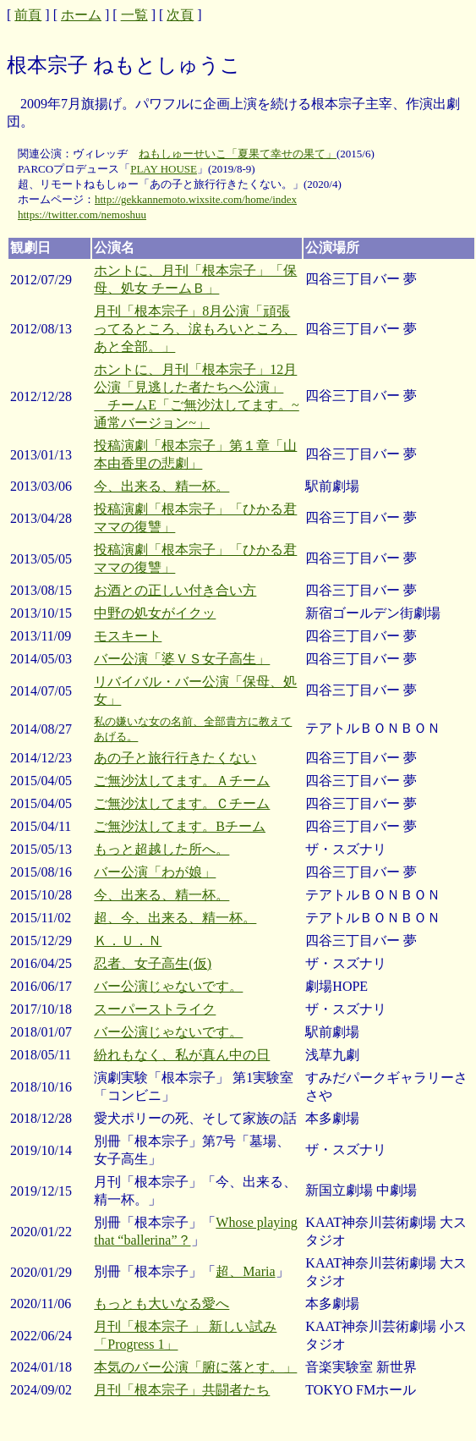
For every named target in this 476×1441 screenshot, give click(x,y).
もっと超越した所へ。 (161, 849)
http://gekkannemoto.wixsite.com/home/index (196, 199)
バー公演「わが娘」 (155, 872)
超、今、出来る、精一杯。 (175, 917)
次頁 (180, 15)
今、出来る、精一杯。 (161, 486)
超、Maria (245, 1271)
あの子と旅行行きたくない (175, 758)
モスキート (127, 636)
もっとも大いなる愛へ (161, 1303)
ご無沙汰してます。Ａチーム (182, 780)
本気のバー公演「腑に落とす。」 (195, 1367)
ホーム (81, 15)
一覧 (134, 15)
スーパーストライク (155, 1009)
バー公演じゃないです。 (168, 986)
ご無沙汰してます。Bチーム (179, 826)
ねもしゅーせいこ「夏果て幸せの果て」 (237, 153)
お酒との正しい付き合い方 (175, 590)
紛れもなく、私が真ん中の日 (182, 1055)
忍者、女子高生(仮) (152, 963)
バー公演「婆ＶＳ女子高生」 (182, 659)
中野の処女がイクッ (155, 613)
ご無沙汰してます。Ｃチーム (182, 803)
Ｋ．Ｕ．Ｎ (127, 940)
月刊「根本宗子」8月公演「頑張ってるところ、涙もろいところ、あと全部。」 (195, 329)
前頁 (27, 15)
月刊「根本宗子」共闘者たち (182, 1390)
